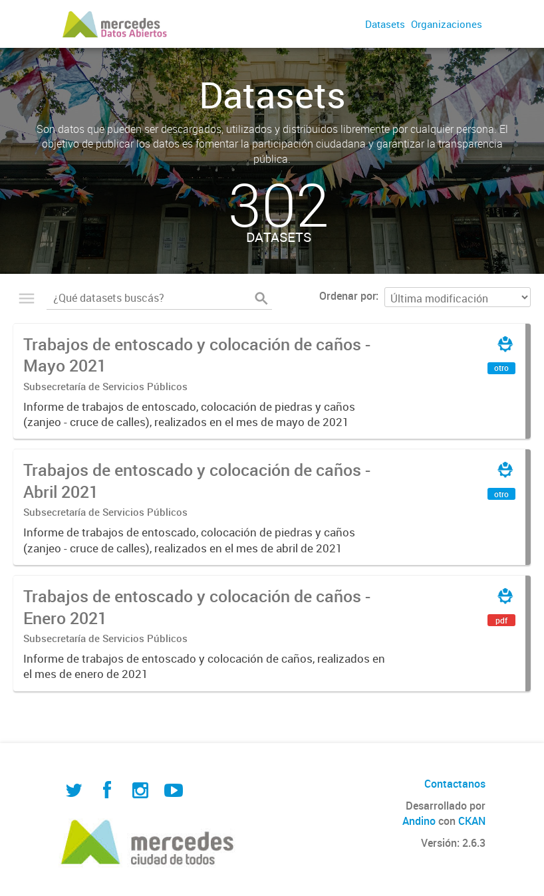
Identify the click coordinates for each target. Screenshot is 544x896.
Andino (419, 821)
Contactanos (454, 783)
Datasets (385, 24)
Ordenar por (347, 295)
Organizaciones (446, 24)
